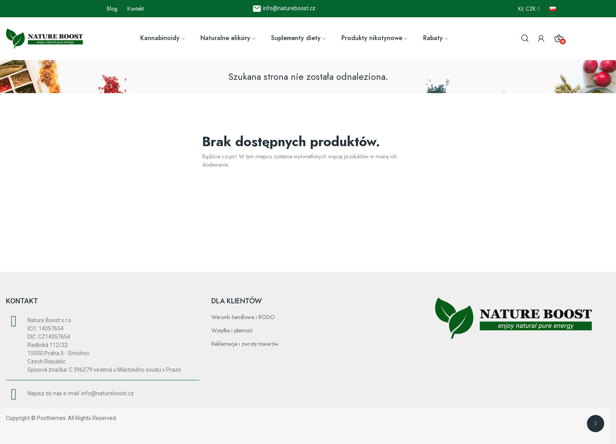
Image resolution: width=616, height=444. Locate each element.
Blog (112, 9)
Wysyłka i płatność (232, 330)
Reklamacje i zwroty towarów (245, 344)
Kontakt (135, 9)
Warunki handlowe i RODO (243, 317)
